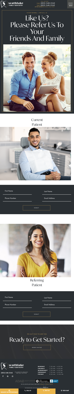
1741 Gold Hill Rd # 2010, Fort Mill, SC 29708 (21, 373)
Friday (41, 374)
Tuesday (41, 368)
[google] (8, 376)
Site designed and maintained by (36, 388)
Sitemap (42, 384)
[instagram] (12, 376)
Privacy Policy (49, 384)
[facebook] (3, 376)
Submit (36, 208)
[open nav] (71, 4)
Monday (41, 366)
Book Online (37, 347)
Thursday (42, 372)
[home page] (12, 4)
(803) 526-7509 (50, 6)
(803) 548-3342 (46, 3)
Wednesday (43, 370)
